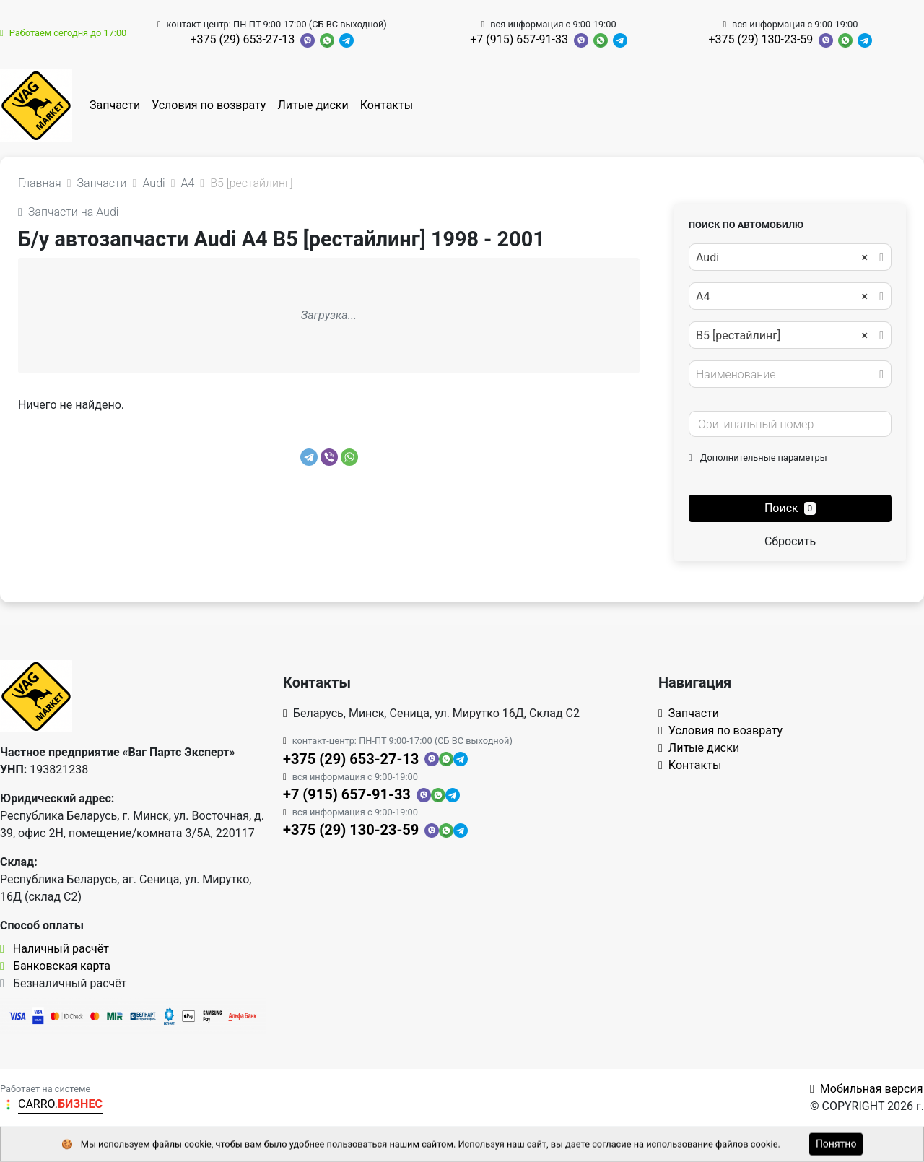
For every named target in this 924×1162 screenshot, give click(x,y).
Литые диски (312, 105)
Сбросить (790, 541)
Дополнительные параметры (758, 457)
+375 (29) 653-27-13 (242, 39)
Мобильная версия (866, 1089)
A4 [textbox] (782, 297)
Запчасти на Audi (68, 212)
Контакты (386, 105)
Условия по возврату (209, 105)
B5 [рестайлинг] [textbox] (782, 336)
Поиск (790, 508)
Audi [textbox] (782, 258)
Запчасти (115, 105)
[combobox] (790, 257)
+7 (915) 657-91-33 (519, 39)
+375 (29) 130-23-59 (761, 39)
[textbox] (786, 375)
